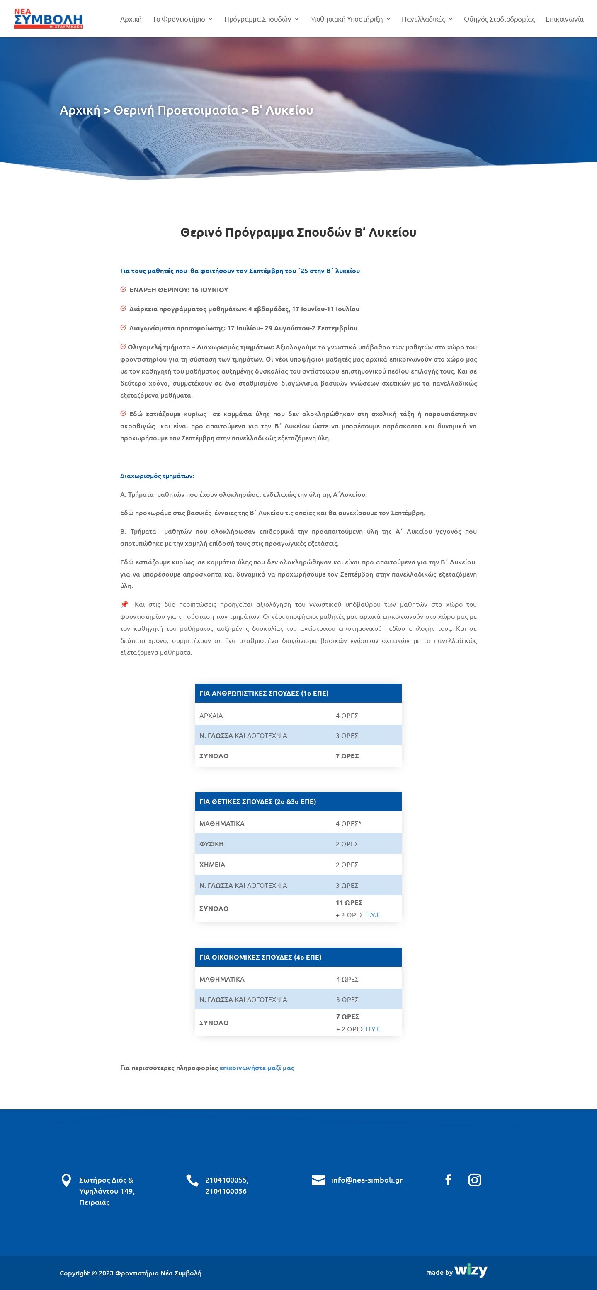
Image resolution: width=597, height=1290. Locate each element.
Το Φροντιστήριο (179, 19)
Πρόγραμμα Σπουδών (257, 19)
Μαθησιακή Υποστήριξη (346, 19)
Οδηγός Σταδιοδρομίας (499, 19)
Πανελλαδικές (423, 19)
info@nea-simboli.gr (367, 1179)
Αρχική (131, 19)
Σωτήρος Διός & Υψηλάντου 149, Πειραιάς (107, 1191)
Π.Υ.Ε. (373, 914)
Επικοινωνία (565, 19)
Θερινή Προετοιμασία (176, 109)
